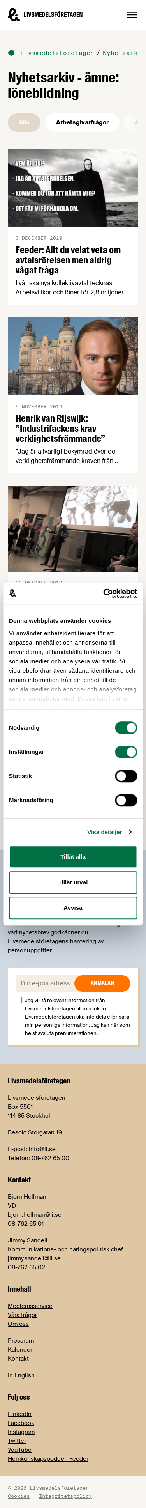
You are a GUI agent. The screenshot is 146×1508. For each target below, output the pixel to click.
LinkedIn (20, 1414)
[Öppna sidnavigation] (132, 15)
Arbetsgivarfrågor (82, 122)
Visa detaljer (104, 832)
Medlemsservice (30, 1306)
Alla (24, 122)
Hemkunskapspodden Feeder (48, 1459)
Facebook (21, 1423)
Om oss (18, 1324)
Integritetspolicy (65, 1496)
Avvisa (72, 907)
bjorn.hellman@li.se (35, 1215)
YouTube (20, 1450)
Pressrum (21, 1341)
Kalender (20, 1350)
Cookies (19, 1496)
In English (21, 1375)
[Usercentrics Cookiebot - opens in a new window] (104, 593)
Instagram (21, 1432)
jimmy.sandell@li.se (34, 1258)
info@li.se (42, 1149)
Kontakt (18, 1359)
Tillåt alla (73, 856)
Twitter (17, 1441)
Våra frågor (22, 1315)
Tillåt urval (73, 882)
